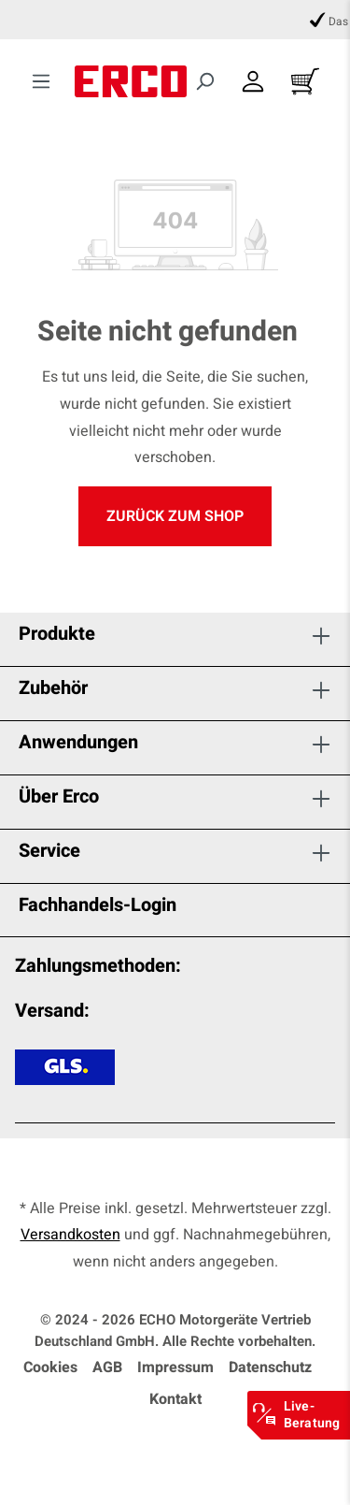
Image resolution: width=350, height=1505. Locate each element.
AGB (107, 1367)
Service (49, 850)
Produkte (57, 633)
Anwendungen (78, 742)
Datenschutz (270, 1367)
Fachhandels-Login (97, 905)
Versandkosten (70, 1234)
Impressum (175, 1367)
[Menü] (41, 82)
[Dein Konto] (253, 82)
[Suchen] (204, 82)
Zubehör (53, 688)
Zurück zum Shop (175, 516)
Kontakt (175, 1399)
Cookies (50, 1367)
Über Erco (59, 796)
